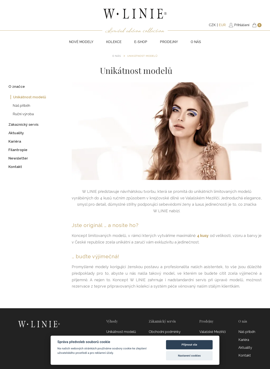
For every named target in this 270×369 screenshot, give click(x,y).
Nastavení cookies (189, 355)
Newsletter (18, 158)
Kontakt (15, 167)
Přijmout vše (189, 344)
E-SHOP (140, 42)
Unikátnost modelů (142, 55)
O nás (196, 42)
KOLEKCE (114, 42)
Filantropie (17, 150)
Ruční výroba (23, 114)
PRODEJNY (169, 42)
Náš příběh (21, 105)
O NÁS (116, 55)
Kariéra (14, 141)
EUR (222, 25)
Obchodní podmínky (165, 332)
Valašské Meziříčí (212, 332)
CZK (212, 25)
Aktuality (16, 133)
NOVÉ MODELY (81, 42)
